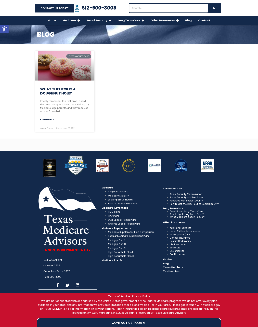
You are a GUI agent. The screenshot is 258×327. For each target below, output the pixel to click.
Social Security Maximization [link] (186, 194)
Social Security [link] (98, 20)
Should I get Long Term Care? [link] (187, 214)
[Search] (214, 8)
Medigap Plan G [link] (117, 244)
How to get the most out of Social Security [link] (194, 204)
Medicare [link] (71, 20)
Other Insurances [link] (165, 20)
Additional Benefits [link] (180, 228)
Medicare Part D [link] (112, 260)
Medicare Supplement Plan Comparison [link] (131, 232)
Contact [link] (204, 20)
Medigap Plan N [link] (117, 248)
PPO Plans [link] (113, 216)
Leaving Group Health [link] (120, 199)
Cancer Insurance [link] (180, 237)
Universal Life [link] (177, 251)
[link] (4, 29)
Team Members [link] (173, 267)
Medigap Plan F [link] (116, 240)
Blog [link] (188, 20)
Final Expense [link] (177, 254)
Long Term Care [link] (131, 20)
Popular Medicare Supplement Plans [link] (128, 236)
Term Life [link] (175, 247)
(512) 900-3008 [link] (52, 277)
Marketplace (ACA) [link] (181, 234)
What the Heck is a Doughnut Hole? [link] (58, 91)
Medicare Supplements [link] (116, 228)
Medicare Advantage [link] (115, 208)
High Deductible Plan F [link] (120, 252)
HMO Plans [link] (114, 211)
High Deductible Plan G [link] (121, 256)
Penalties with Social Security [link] (186, 200)
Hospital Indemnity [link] (180, 241)
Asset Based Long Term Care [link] (186, 211)
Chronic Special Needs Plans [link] (124, 223)
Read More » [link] (47, 119)
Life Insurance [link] (178, 244)
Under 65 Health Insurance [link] (185, 231)
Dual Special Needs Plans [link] (122, 220)
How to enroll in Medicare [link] (122, 203)
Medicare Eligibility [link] (118, 195)
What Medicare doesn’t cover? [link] (187, 217)
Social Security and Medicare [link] (186, 197)
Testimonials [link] (171, 271)
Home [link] (52, 20)
